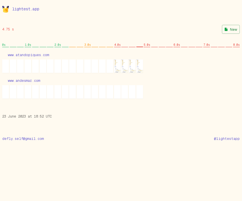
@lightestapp (227, 139)
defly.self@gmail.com (23, 139)
